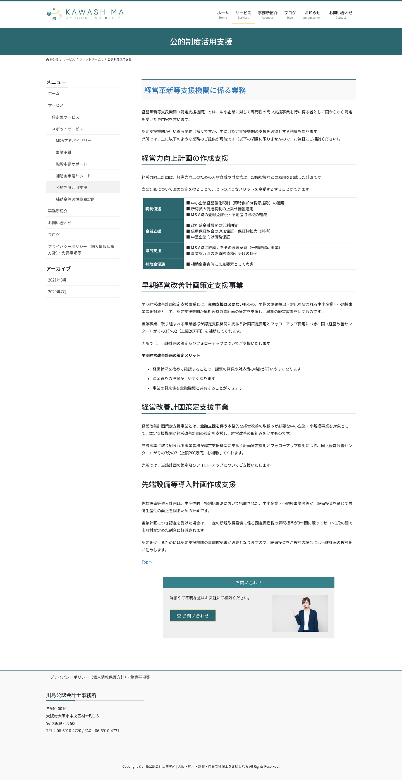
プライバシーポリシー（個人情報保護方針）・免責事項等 (81, 250)
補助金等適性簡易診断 (75, 199)
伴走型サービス (65, 117)
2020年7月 (57, 291)
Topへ (147, 562)
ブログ (54, 234)
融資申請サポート (71, 164)
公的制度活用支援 (71, 187)
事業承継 (63, 152)
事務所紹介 (58, 211)
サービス (56, 105)
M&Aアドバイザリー (73, 140)
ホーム (54, 93)
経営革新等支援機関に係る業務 (195, 89)
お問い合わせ (193, 615)
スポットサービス (67, 129)
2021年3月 (57, 280)
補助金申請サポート (73, 175)
